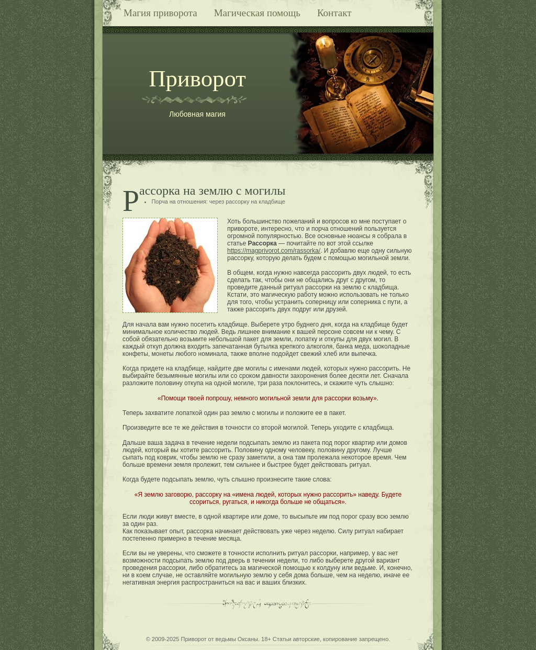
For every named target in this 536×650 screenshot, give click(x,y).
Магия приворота (160, 12)
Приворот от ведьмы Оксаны (219, 639)
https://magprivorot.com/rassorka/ (273, 250)
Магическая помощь (257, 12)
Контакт (334, 12)
